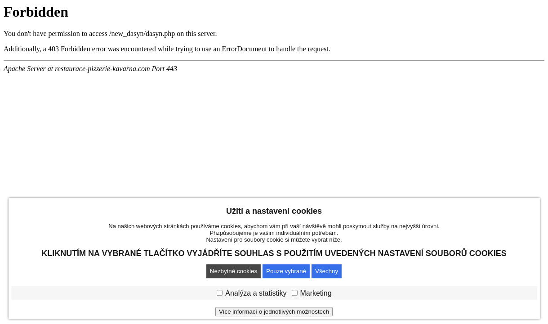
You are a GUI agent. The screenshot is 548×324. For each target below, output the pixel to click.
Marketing (315, 293)
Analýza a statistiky (255, 293)
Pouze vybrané (286, 271)
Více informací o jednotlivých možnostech (274, 311)
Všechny (326, 271)
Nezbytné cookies (233, 271)
